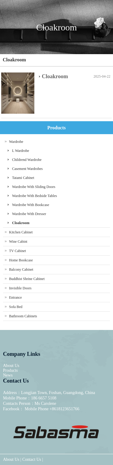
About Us (11, 365)
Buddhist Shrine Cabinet (27, 279)
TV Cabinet (17, 251)
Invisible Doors (20, 288)
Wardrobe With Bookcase (30, 205)
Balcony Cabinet (21, 269)
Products (10, 370)
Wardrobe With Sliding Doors (33, 187)
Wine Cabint (18, 241)
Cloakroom (14, 59)
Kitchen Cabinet (21, 232)
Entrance (15, 297)
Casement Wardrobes (27, 169)
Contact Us (31, 459)
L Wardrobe (20, 151)
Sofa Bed (15, 307)
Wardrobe (16, 142)
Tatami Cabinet (23, 178)
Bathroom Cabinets (23, 316)
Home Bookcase (21, 260)
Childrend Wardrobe (27, 160)
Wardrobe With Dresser (29, 214)
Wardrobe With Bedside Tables (34, 196)
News (8, 375)
